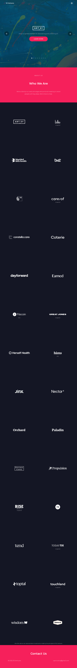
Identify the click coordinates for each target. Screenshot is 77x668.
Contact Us (38, 653)
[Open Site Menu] (71, 3)
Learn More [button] (38, 39)
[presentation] (6, 33)
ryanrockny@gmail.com (61, 660)
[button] (32, 58)
